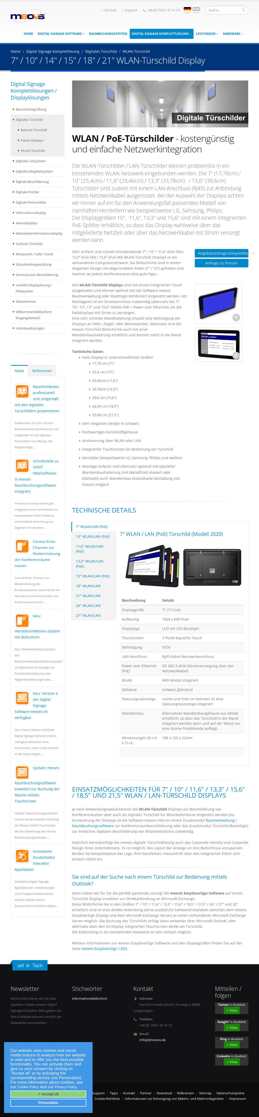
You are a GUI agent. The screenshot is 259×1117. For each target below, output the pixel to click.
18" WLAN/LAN (88, 585)
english (196, 9)
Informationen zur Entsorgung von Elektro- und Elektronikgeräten (174, 1099)
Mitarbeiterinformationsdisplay (39, 233)
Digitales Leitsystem (31, 161)
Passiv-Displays (32, 140)
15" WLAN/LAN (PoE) (93, 576)
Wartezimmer (26, 301)
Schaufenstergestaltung (33, 264)
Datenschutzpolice (230, 1093)
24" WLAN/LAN (88, 605)
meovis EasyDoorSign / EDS (104, 948)
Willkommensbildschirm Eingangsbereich (34, 315)
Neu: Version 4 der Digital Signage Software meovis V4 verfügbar (36, 705)
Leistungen (207, 34)
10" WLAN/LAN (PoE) (93, 536)
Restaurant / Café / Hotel (34, 254)
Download (164, 1093)
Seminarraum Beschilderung (37, 275)
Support (130, 10)
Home (28, 34)
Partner (146, 1093)
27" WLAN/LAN (88, 615)
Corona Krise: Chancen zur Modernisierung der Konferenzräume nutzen (37, 553)
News (19, 370)
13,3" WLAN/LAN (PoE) (89, 564)
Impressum (237, 1099)
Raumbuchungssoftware (93, 825)
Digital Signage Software (61, 34)
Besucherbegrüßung (31, 109)
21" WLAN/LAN (88, 595)
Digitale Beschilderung (32, 182)
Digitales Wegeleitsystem (34, 171)
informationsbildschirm (89, 998)
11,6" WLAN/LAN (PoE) (89, 549)
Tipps (114, 1093)
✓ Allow (231, 1010)
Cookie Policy (28, 1087)
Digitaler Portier (27, 192)
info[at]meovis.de (152, 1040)
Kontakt (109, 10)
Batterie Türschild (34, 130)
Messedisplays (26, 223)
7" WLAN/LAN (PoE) (92, 526)
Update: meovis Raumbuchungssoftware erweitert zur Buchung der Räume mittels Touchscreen (37, 784)
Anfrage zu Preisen (221, 263)
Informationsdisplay (31, 213)
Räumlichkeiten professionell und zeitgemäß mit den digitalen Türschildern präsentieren (37, 398)
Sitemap (205, 1093)
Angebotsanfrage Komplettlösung (223, 253)
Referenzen (42, 370)
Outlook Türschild (29, 244)
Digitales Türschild (29, 120)
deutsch (187, 9)
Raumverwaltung (220, 820)
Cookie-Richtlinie (107, 1099)
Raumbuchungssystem (108, 34)
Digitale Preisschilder (31, 202)
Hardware (233, 34)
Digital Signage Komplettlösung (161, 34)
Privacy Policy (66, 1087)
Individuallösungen (30, 328)
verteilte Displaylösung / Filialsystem (34, 288)
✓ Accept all (48, 1094)
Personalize (48, 1103)
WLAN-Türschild (33, 151)
